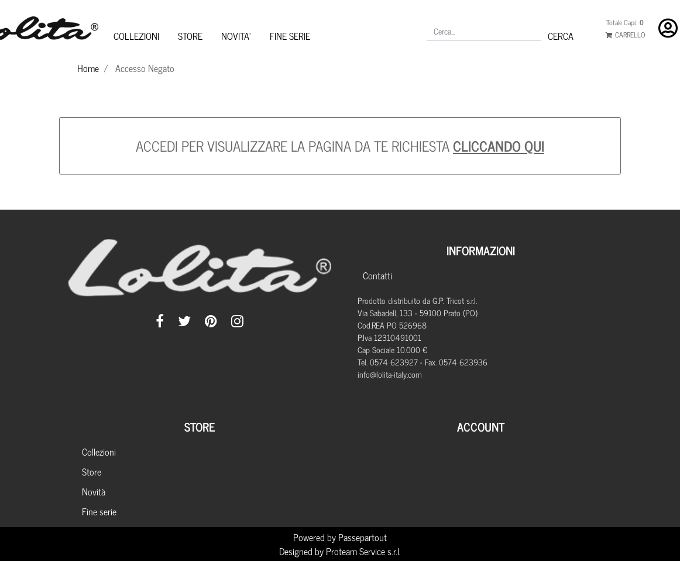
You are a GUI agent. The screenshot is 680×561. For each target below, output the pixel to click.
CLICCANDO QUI (498, 145)
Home (88, 68)
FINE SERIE (290, 36)
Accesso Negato (144, 68)
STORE (190, 36)
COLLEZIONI (136, 36)
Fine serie (99, 511)
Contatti (377, 275)
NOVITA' (236, 36)
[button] (561, 35)
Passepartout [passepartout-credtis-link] (362, 537)
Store (91, 471)
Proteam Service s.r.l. (363, 551)
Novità (93, 491)
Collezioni (99, 451)
